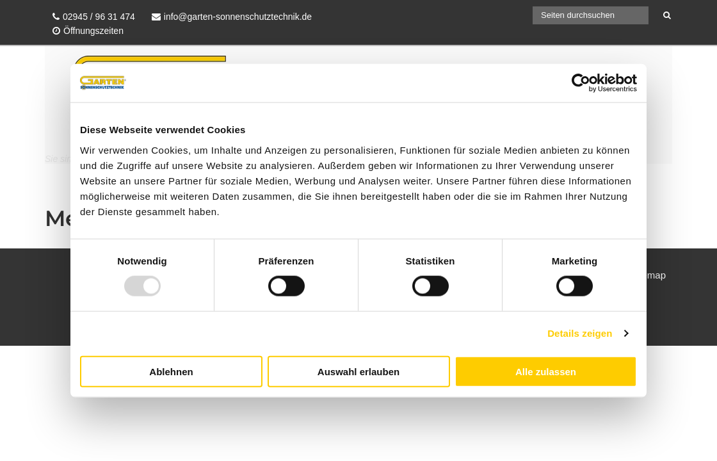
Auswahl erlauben (358, 371)
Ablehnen (171, 371)
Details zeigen (579, 333)
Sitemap (648, 275)
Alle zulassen (545, 371)
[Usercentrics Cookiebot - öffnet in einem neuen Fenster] (581, 83)
